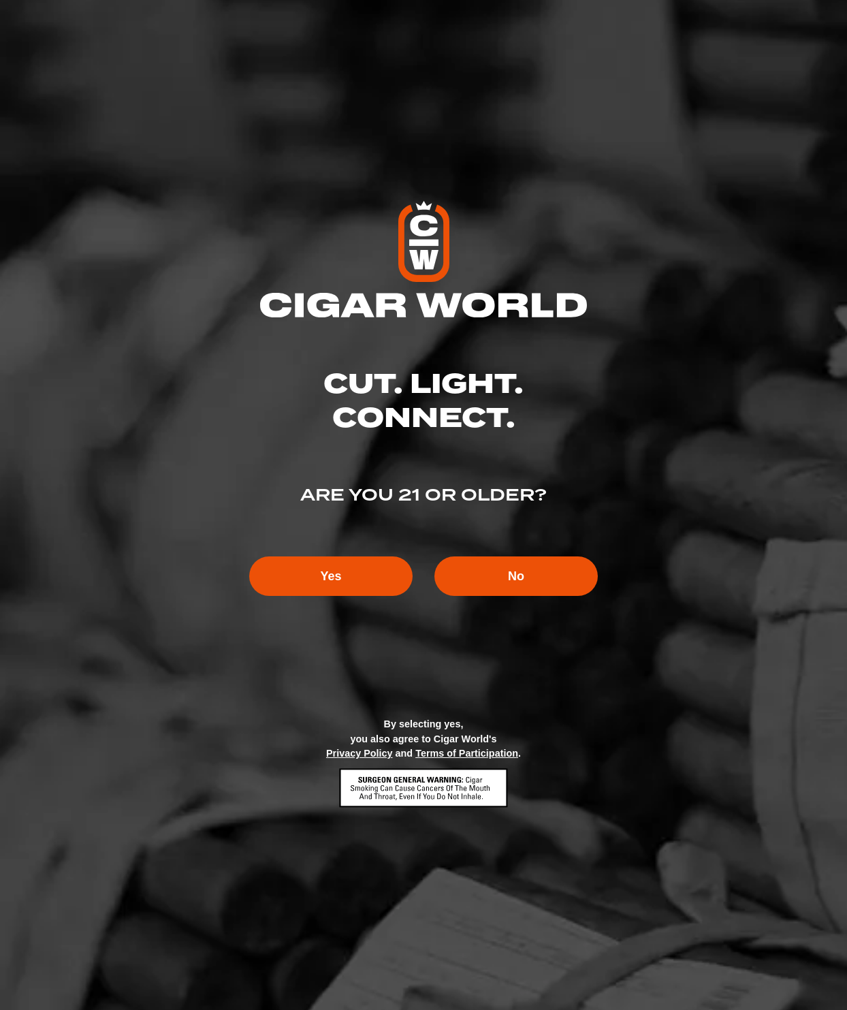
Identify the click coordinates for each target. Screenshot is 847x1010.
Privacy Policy (359, 753)
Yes (330, 576)
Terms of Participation (466, 753)
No (516, 576)
